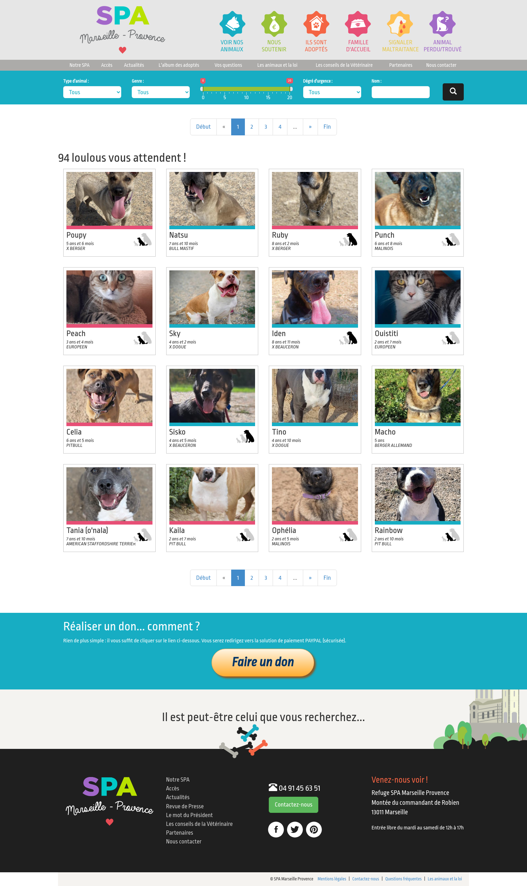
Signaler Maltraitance (400, 46)
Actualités (134, 65)
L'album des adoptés (179, 65)
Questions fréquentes (403, 879)
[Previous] (203, 126)
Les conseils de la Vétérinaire (344, 65)
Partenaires (400, 65)
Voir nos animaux (232, 46)
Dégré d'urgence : (318, 81)
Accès (106, 65)
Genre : (138, 81)
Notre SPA (80, 65)
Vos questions (228, 65)
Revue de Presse (185, 806)
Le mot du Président (189, 815)
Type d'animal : (76, 81)
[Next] (310, 126)
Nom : (377, 81)
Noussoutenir (274, 46)
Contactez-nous (293, 804)
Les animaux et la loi (277, 65)
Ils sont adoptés (316, 46)
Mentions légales (332, 879)
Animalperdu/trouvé (443, 46)
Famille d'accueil (358, 46)
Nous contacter (441, 65)
